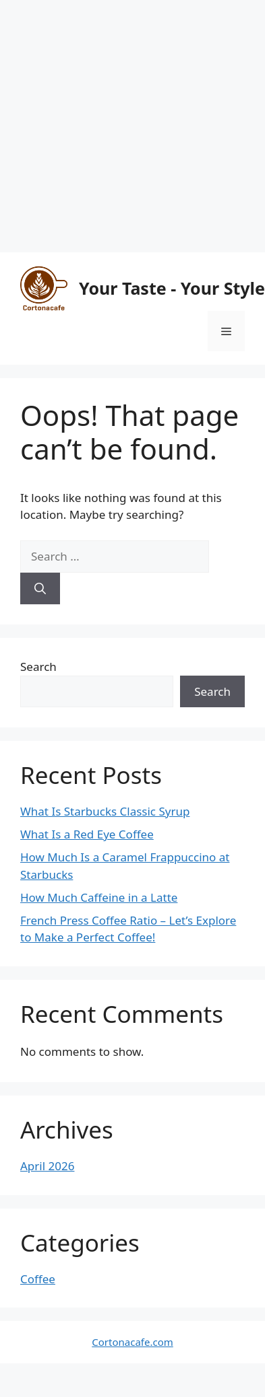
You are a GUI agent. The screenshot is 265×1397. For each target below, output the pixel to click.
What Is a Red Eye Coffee (87, 834)
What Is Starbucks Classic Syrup (104, 811)
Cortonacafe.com (132, 1342)
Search (38, 666)
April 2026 (47, 1166)
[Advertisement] (126, 126)
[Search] (40, 589)
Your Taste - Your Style (172, 288)
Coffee (37, 1279)
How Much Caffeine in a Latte (98, 897)
